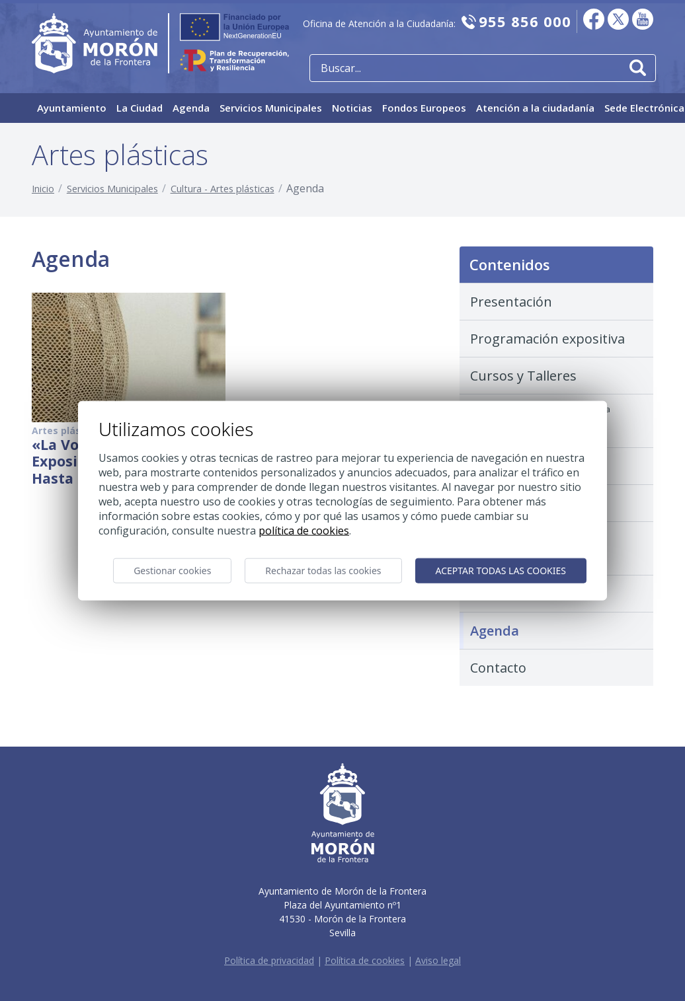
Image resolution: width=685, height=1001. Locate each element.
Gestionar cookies (172, 570)
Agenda (191, 107)
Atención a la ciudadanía (535, 107)
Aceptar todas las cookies (501, 570)
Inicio (43, 188)
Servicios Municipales (271, 107)
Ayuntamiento (71, 107)
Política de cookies (365, 960)
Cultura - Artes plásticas (222, 188)
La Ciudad (139, 107)
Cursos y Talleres (523, 376)
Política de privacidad (269, 960)
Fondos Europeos (424, 107)
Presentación (511, 302)
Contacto (498, 668)
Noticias (352, 107)
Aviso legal (438, 960)
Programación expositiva (547, 339)
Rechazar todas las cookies (323, 570)
